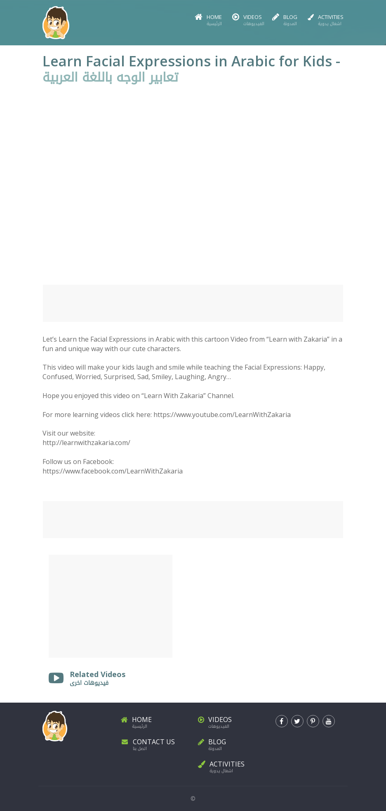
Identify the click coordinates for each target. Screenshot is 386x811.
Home (208, 20)
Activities (326, 20)
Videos (247, 20)
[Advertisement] (193, 303)
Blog (284, 20)
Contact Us (154, 743)
